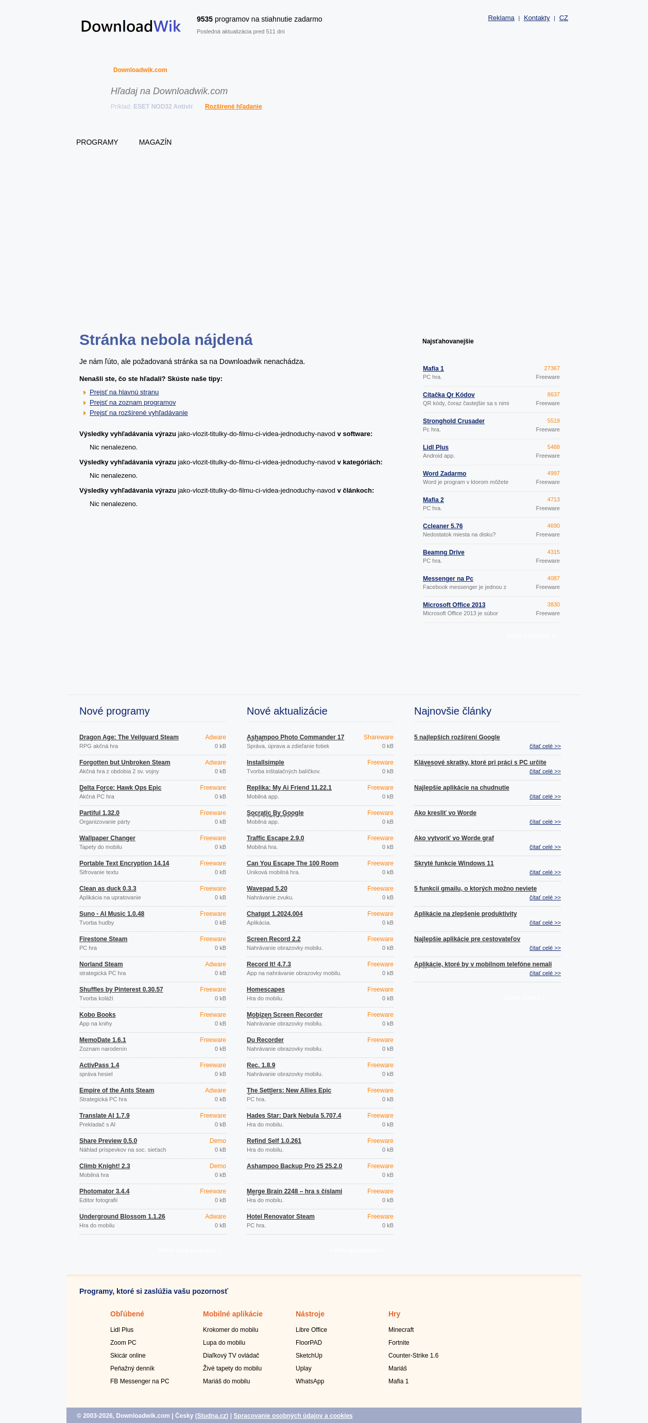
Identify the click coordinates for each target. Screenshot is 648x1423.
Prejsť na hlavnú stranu (124, 392)
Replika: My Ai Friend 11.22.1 (289, 787)
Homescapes (266, 989)
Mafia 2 (433, 500)
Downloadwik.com (140, 70)
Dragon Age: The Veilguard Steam (129, 737)
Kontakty (537, 18)
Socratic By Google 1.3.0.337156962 (275, 816)
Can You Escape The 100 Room (292, 863)
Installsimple (265, 762)
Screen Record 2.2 (274, 939)
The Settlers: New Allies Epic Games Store (289, 1093)
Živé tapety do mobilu (232, 1368)
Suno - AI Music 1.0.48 (111, 913)
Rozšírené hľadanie (233, 106)
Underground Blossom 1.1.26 (122, 1216)
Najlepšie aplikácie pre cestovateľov (467, 939)
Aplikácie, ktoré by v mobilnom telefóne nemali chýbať (483, 967)
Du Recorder (265, 1040)
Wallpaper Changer (107, 838)
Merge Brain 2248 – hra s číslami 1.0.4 (294, 1194)
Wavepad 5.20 (267, 888)
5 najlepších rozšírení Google (457, 737)
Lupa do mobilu (224, 1342)
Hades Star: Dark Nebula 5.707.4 (294, 1115)
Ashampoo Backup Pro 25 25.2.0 (294, 1166)
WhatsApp (310, 1381)
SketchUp (309, 1355)
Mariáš (397, 1368)
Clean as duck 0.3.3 (108, 888)
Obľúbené (127, 1314)
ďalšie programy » (530, 636)
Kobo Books (97, 1014)
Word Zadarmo (444, 473)
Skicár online (128, 1355)
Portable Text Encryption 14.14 (124, 863)
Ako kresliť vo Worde (445, 813)
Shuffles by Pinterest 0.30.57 (121, 989)
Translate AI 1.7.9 (104, 1115)
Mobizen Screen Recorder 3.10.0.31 (284, 1018)
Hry (394, 1314)
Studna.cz (212, 1415)
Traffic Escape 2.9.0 (275, 838)
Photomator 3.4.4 (104, 1191)
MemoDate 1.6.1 (102, 1040)
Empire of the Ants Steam (117, 1090)
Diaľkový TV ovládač (231, 1355)
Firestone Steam (103, 939)
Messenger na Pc (448, 578)
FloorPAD (309, 1342)
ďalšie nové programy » (189, 1250)
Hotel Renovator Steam (281, 1216)
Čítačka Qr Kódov (449, 394)
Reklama (501, 18)
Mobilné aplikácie (233, 1314)
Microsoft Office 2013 (454, 605)
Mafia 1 (433, 368)
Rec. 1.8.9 (261, 1065)
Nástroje (310, 1314)
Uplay (304, 1368)
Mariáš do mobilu (226, 1381)
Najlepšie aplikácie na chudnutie (461, 787)
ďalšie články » (524, 998)
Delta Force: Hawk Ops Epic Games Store (120, 790)
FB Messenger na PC (139, 1381)
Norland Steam (101, 964)
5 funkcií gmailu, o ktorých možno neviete (475, 888)
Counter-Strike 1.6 (413, 1355)
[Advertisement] (324, 250)
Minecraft (401, 1329)
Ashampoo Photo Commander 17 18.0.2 (295, 740)
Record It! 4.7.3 (269, 964)
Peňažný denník (132, 1368)
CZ (563, 18)
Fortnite (399, 1342)
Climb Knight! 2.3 (104, 1166)
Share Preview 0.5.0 (108, 1140)
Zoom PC (123, 1342)
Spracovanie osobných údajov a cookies (292, 1415)
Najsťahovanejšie (448, 341)
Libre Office (311, 1329)
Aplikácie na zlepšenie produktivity (465, 913)
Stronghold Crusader (454, 421)
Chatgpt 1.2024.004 (275, 913)
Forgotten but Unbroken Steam (124, 762)
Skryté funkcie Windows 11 (454, 863)
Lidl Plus (436, 447)
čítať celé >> (545, 746)
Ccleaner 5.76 (443, 526)
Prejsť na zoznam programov (133, 402)
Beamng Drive (444, 552)
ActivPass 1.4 (99, 1065)
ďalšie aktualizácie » (357, 1250)
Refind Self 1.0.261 (274, 1140)
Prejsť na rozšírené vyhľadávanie (139, 413)
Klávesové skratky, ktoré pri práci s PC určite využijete (480, 765)
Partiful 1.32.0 (99, 813)
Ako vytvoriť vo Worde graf (454, 838)
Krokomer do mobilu (230, 1329)
